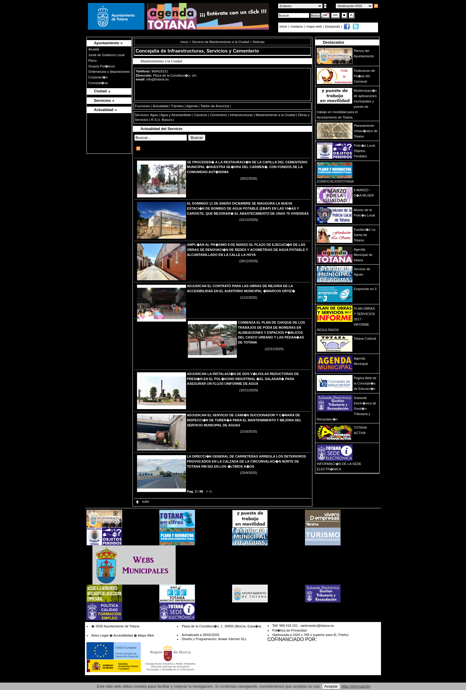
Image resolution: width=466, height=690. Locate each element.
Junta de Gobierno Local (106, 55)
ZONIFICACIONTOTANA (335, 181)
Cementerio (218, 115)
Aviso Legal (99, 635)
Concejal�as (98, 83)
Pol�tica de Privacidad (289, 630)
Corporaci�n (98, 77)
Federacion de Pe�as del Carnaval (364, 76)
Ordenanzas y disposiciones (109, 71)
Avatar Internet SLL (232, 639)
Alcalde (93, 49)
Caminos (200, 115)
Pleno (92, 60)
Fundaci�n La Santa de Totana (364, 235)
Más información (356, 686)
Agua (154, 115)
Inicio (184, 42)
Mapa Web (146, 635)
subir (142, 501)
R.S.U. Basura (161, 119)
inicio (284, 26)
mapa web (314, 26)
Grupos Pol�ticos (101, 66)
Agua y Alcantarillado (175, 115)
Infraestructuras (241, 115)
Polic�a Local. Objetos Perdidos (365, 151)
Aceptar (331, 686)
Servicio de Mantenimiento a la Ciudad (220, 42)
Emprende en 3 (365, 289)
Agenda (192, 106)
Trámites (177, 106)
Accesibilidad (123, 635)
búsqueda (333, 26)
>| (210, 491)
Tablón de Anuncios (214, 106)
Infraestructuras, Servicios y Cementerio (213, 50)
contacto (296, 26)
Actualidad (160, 106)
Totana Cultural (365, 338)
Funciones (142, 106)
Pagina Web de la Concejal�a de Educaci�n (365, 383)
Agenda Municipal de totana (363, 255)
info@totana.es (158, 79)
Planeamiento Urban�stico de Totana (365, 131)
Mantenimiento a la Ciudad (275, 115)
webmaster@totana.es (317, 625)
